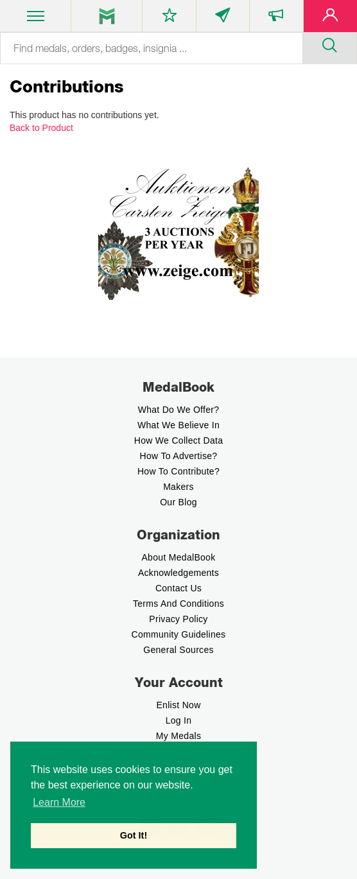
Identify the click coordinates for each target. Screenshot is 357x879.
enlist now (178, 705)
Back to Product (41, 128)
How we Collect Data (178, 440)
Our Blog (178, 502)
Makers (178, 487)
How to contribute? (178, 471)
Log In (179, 720)
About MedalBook (178, 557)
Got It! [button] (133, 835)
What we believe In (178, 425)
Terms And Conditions (178, 603)
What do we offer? (179, 410)
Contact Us (178, 588)
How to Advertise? (179, 456)
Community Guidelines (179, 634)
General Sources (178, 650)
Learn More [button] (59, 802)
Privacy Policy (178, 619)
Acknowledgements (178, 573)
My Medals (178, 736)
